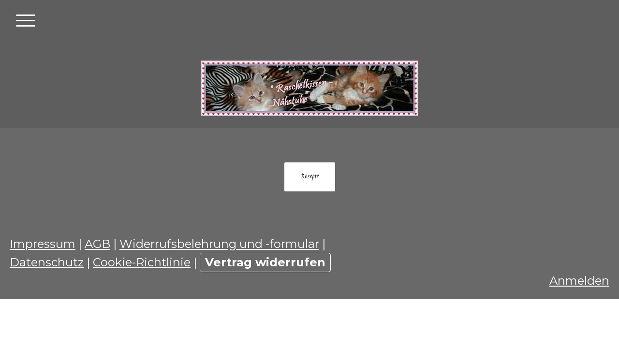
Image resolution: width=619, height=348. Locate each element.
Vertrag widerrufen (265, 262)
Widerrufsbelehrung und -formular (219, 244)
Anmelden (579, 281)
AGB (97, 244)
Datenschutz (47, 262)
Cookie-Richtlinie (142, 262)
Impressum (42, 244)
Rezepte (310, 177)
